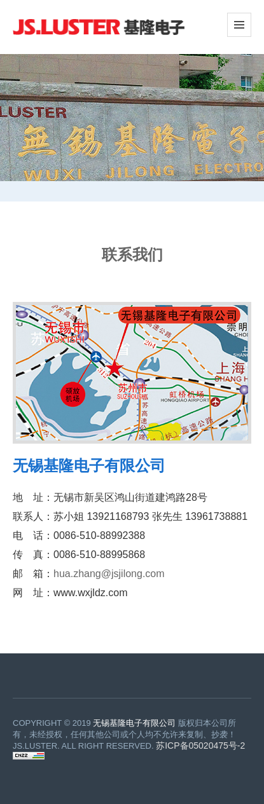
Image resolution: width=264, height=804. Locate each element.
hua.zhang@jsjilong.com (109, 573)
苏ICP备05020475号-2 (200, 745)
